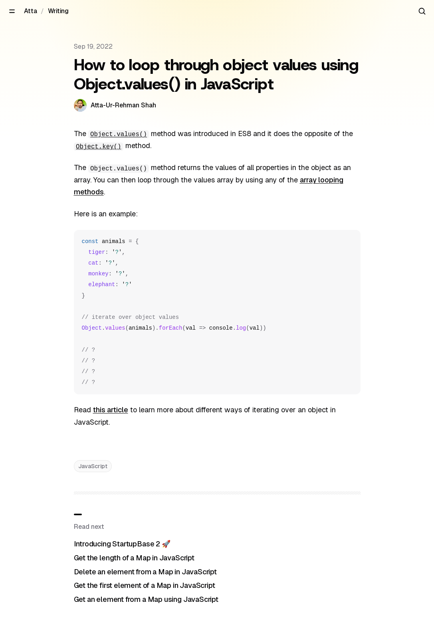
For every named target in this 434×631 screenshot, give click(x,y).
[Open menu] (12, 11)
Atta (30, 11)
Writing (58, 11)
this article (110, 409)
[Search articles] (422, 11)
